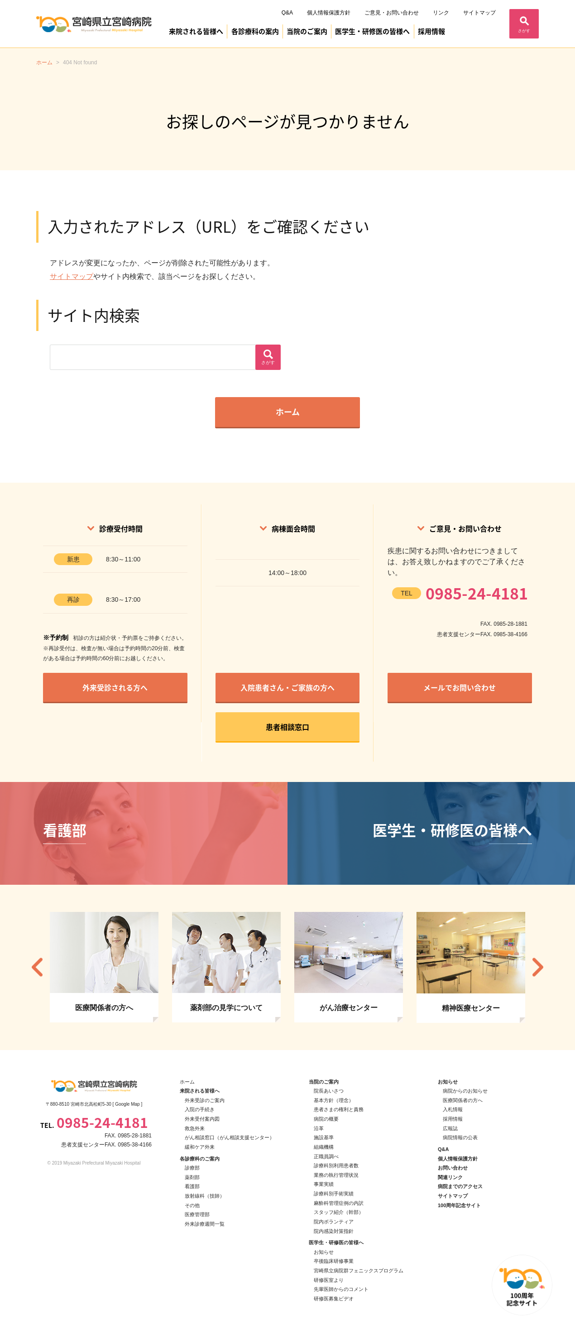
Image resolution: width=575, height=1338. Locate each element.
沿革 (319, 1128)
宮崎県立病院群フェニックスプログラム (358, 1270)
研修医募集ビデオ (334, 1298)
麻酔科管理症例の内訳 (339, 1203)
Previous (37, 967)
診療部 (192, 1167)
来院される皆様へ (196, 31)
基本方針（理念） (334, 1100)
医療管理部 (197, 1214)
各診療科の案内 (255, 31)
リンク (441, 12)
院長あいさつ (329, 1090)
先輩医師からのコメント (341, 1289)
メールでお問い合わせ (459, 687)
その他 (192, 1205)
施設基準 (324, 1137)
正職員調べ (326, 1156)
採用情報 (431, 31)
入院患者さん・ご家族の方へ (287, 687)
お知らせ (324, 1252)
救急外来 (195, 1128)
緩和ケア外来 (200, 1147)
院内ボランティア (334, 1221)
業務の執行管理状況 (336, 1175)
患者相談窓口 (287, 726)
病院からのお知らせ (465, 1090)
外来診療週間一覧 (205, 1224)
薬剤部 (192, 1177)
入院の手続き (200, 1109)
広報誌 (450, 1128)
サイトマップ (479, 12)
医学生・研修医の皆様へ (372, 31)
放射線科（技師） (205, 1196)
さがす (524, 31)
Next (537, 967)
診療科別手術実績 (334, 1193)
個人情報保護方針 (328, 12)
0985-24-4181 (477, 593)
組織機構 (324, 1147)
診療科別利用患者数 (336, 1165)
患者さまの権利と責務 (339, 1109)
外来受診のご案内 (205, 1100)
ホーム (288, 412)
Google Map (127, 1104)
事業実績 (324, 1184)
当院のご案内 (307, 31)
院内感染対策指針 (334, 1231)
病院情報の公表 (460, 1137)
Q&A (287, 12)
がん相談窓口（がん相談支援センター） (229, 1137)
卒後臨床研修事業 (334, 1261)
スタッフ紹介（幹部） (339, 1212)
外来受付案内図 (202, 1119)
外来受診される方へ (115, 687)
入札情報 (453, 1109)
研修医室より (329, 1280)
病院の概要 (326, 1119)
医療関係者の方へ (463, 1100)
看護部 (192, 1186)
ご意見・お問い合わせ (391, 12)
